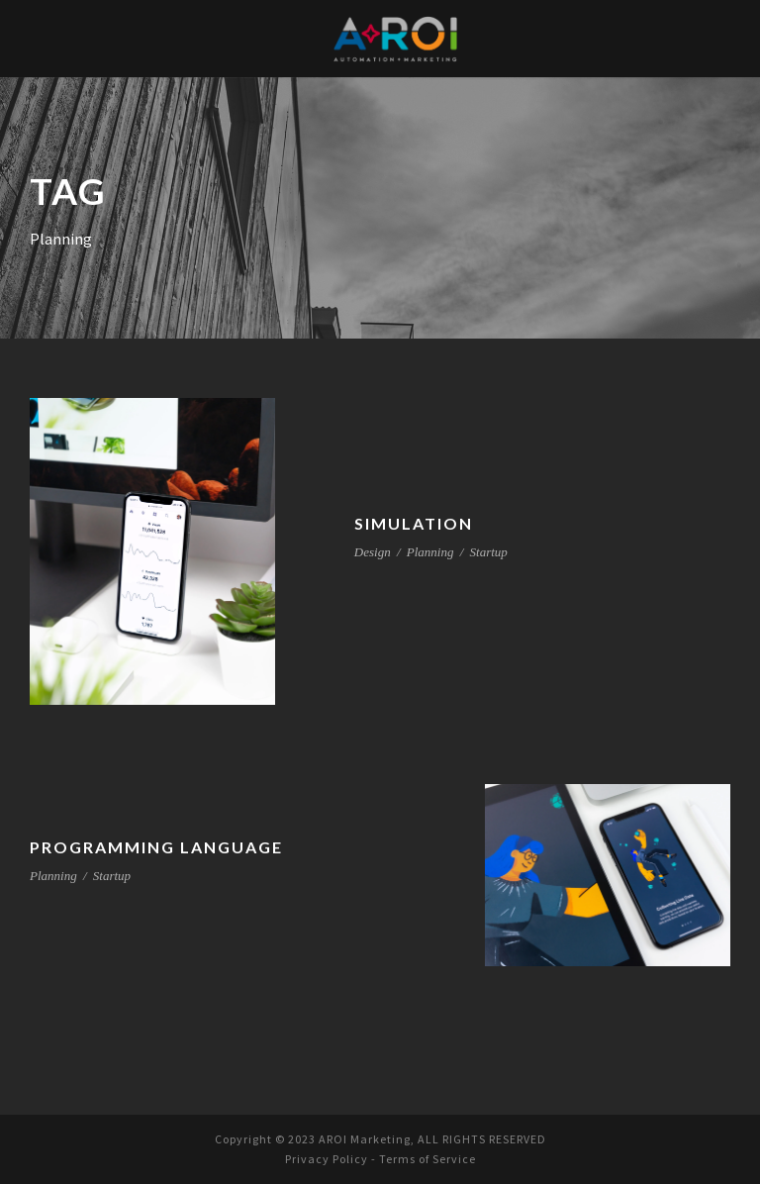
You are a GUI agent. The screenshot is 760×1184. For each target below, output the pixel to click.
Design (372, 551)
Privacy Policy (321, 1159)
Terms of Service (430, 1159)
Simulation (412, 523)
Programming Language (159, 847)
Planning (430, 551)
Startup (489, 551)
